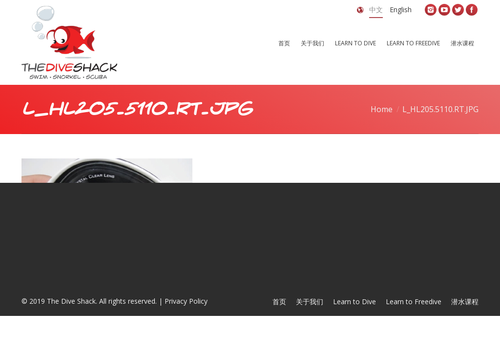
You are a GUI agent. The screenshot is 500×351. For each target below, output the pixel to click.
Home (382, 109)
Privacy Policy (186, 301)
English (401, 9)
